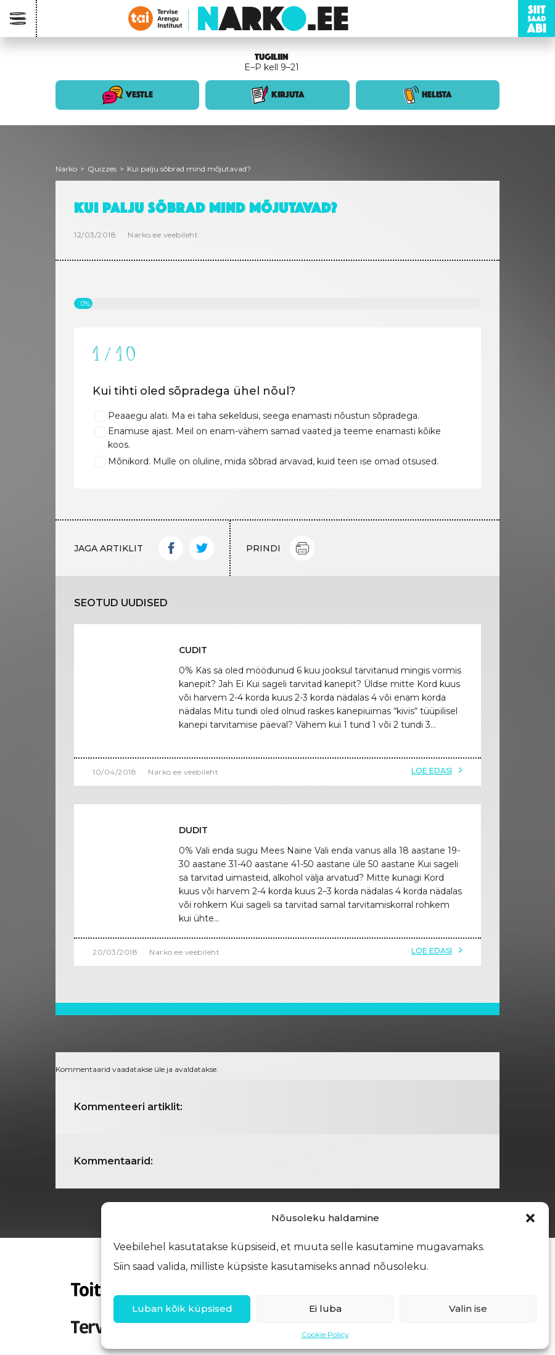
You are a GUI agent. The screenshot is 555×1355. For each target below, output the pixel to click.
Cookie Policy (325, 1334)
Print (302, 548)
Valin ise (468, 1308)
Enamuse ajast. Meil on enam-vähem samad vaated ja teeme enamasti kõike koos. (274, 438)
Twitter (201, 548)
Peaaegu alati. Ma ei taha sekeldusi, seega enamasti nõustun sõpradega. (263, 415)
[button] (530, 1218)
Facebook (170, 548)
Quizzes (102, 168)
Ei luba (325, 1308)
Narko (66, 168)
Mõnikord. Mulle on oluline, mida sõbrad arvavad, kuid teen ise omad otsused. (273, 461)
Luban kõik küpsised (182, 1308)
